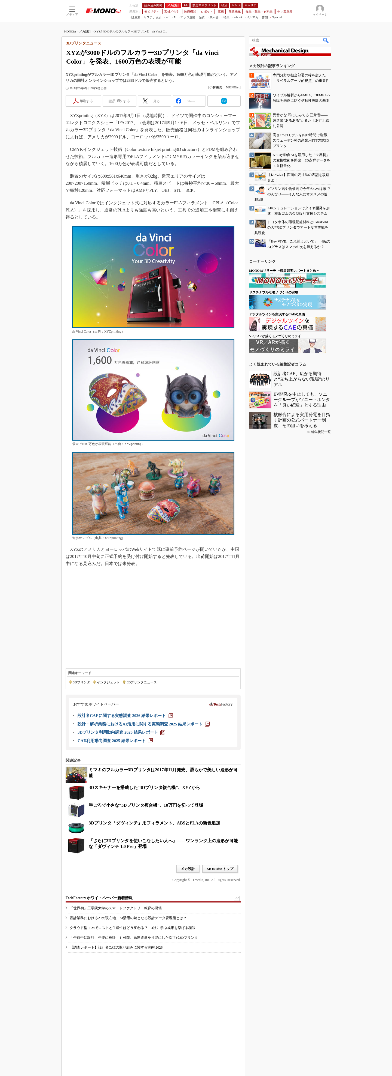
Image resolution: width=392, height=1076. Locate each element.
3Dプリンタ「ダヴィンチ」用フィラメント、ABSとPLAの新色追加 (154, 823)
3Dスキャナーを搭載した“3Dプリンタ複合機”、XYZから (144, 787)
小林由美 (215, 87)
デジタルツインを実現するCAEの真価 (277, 314)
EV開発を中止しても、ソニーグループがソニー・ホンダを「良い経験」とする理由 (302, 399)
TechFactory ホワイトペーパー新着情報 (99, 898)
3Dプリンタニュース (142, 682)
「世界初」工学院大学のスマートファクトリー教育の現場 (116, 908)
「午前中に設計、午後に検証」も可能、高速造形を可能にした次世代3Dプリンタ (134, 937)
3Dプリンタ (81, 682)
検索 (326, 40)
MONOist (70, 31)
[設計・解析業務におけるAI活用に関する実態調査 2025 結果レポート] (144, 724)
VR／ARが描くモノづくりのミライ (275, 336)
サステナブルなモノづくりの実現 (273, 292)
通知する (123, 101)
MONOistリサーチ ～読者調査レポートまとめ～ (284, 271)
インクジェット (108, 682)
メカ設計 (85, 31)
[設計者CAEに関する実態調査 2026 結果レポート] (125, 715)
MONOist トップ (220, 869)
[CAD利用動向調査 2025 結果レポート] (115, 741)
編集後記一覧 (321, 432)
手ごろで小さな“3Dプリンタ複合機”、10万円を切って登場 (146, 805)
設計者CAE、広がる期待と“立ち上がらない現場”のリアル (302, 379)
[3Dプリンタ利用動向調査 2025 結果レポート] (121, 732)
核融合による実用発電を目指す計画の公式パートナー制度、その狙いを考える (302, 420)
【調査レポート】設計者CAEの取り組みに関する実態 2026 (116, 947)
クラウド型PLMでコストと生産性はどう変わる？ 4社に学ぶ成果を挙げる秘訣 (132, 928)
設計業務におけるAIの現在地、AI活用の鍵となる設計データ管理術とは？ (128, 918)
